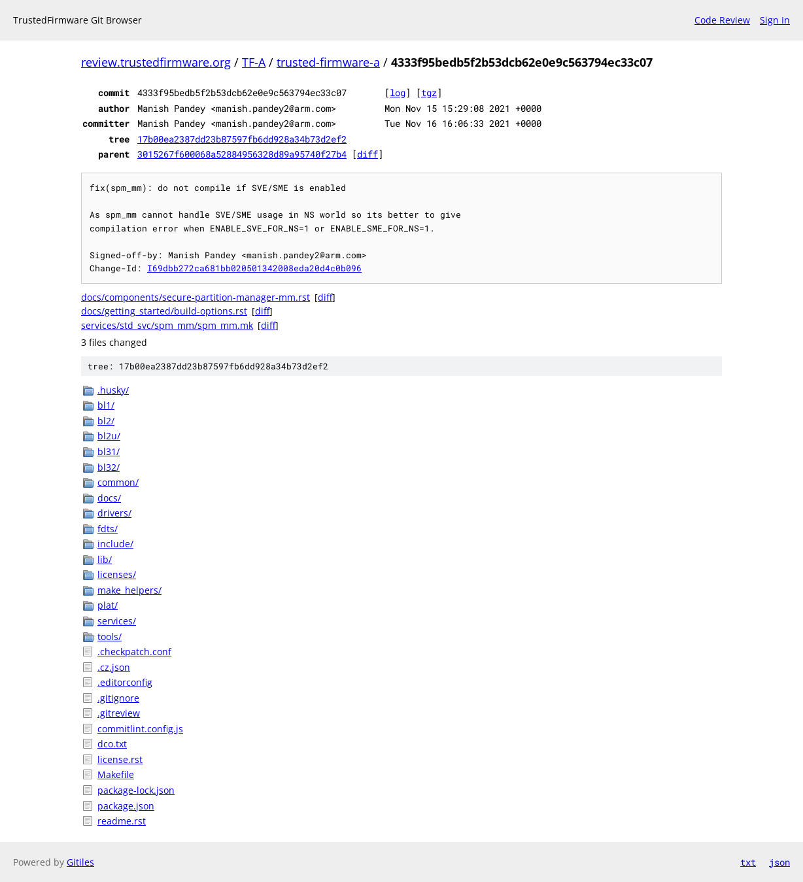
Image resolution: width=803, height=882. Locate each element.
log (397, 92)
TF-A (253, 62)
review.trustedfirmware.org (156, 62)
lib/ (104, 559)
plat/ (107, 605)
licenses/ (116, 574)
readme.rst (121, 821)
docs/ (109, 498)
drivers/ (114, 513)
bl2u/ (108, 436)
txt (748, 862)
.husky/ (113, 390)
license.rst (120, 759)
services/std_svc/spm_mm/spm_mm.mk (167, 325)
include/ (115, 543)
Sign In (775, 20)
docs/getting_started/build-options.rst (164, 311)
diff (367, 154)
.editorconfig (124, 682)
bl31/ (108, 451)
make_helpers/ (129, 590)
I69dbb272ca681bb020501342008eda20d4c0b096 (254, 268)
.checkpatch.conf (134, 651)
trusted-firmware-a (328, 62)
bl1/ (105, 405)
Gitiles (80, 862)
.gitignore (118, 698)
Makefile (115, 774)
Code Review (722, 20)
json (779, 862)
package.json (125, 806)
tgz (429, 92)
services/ (116, 621)
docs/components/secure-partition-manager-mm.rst (195, 297)
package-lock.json (136, 790)
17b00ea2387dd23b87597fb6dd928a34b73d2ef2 (242, 139)
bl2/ (105, 421)
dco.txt (112, 744)
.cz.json (113, 667)
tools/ (109, 636)
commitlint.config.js (140, 728)
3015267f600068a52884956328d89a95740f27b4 (242, 154)
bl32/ (108, 467)
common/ (118, 482)
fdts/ (107, 528)
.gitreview (118, 713)
